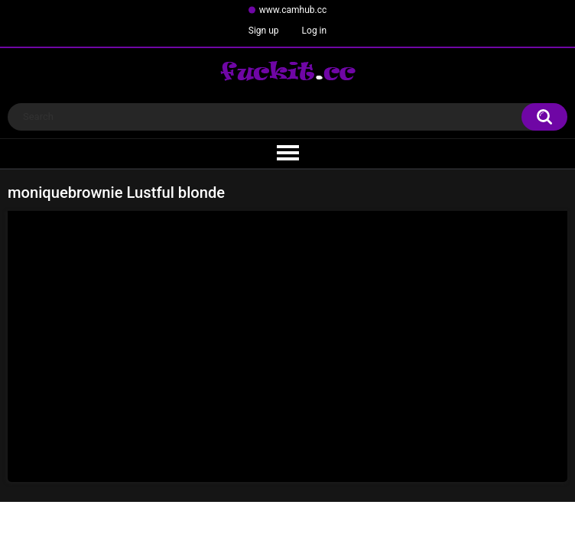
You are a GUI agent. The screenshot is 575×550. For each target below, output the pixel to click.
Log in (314, 30)
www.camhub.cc (293, 10)
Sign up (264, 30)
